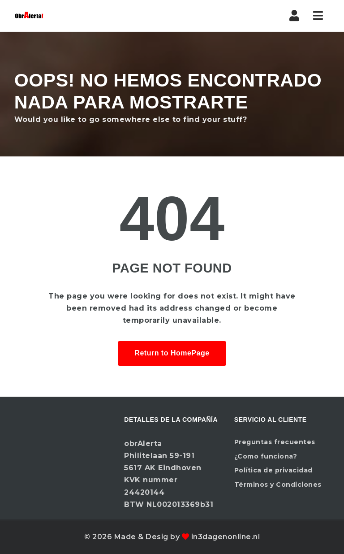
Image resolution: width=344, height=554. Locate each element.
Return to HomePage (171, 353)
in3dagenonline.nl (225, 536)
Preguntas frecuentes (274, 442)
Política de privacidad (273, 470)
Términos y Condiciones (278, 484)
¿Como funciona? (265, 456)
